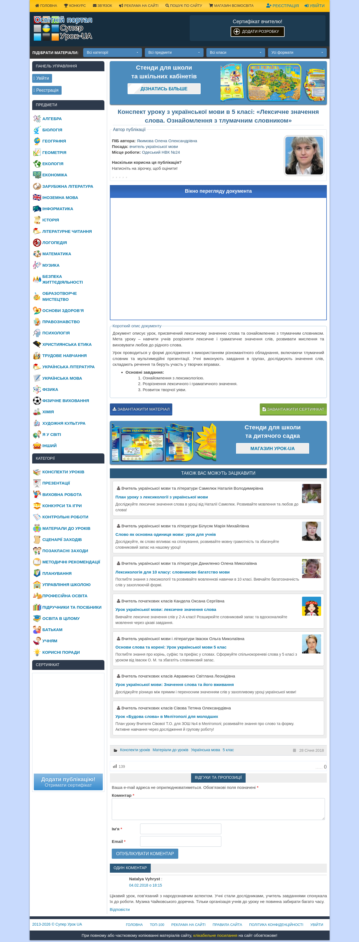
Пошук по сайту (183, 6)
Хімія (48, 411)
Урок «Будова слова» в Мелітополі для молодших (167, 716)
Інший (50, 445)
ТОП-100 (157, 925)
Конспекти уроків (135, 750)
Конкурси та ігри (62, 505)
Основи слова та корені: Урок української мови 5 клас (171, 647)
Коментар (123, 795)
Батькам (53, 629)
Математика (57, 253)
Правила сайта (227, 925)
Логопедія (55, 242)
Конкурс (75, 6)
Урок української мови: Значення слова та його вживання (175, 684)
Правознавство (61, 321)
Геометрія (55, 152)
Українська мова (205, 750)
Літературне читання (67, 231)
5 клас (228, 750)
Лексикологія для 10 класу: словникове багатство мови (173, 572)
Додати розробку (260, 31)
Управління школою (67, 584)
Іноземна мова (60, 197)
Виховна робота (62, 494)
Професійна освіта (65, 595)
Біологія (52, 129)
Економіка (55, 175)
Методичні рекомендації (71, 562)
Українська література (69, 366)
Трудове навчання (65, 355)
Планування (57, 573)
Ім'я (117, 829)
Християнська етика (67, 344)
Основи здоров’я (63, 310)
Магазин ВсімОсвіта (231, 6)
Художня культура (64, 423)
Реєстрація (282, 5)
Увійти (314, 5)
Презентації (56, 483)
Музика (51, 265)
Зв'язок (102, 6)
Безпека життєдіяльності (63, 279)
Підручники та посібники (72, 607)
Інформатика (58, 208)
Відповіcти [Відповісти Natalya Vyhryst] (120, 909)
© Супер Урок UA (57, 924)
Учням (50, 640)
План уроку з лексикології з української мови (162, 497)
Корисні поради (61, 652)
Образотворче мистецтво (60, 296)
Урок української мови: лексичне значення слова (166, 609)
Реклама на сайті (138, 6)
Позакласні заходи (65, 550)
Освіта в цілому (61, 618)
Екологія (53, 163)
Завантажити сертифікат (293, 409)
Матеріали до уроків (170, 750)
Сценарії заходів (62, 539)
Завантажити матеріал (141, 409)
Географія (54, 141)
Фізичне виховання (66, 400)
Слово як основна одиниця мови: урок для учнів (166, 534)
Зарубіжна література (68, 186)
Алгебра (52, 118)
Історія (51, 220)
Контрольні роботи (65, 517)
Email (119, 841)
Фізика (50, 389)
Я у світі (52, 434)
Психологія (56, 333)
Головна (46, 6)
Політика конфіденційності (276, 925)
